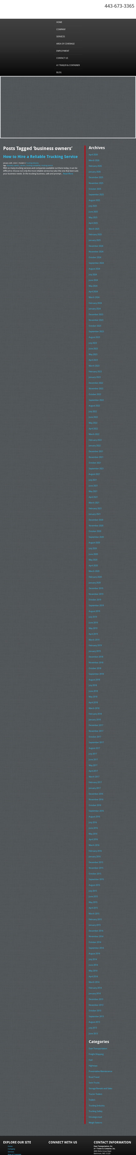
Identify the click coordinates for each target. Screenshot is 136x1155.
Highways (93, 1040)
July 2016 (93, 803)
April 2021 (93, 487)
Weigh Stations (95, 1096)
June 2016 (93, 809)
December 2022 (96, 376)
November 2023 (96, 315)
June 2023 (93, 343)
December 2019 (96, 576)
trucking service (47, 165)
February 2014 (95, 964)
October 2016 (95, 787)
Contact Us (62, 57)
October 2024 (95, 254)
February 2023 (95, 365)
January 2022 (95, 437)
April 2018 (93, 687)
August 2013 (94, 998)
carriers (23, 165)
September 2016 (96, 792)
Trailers (92, 1074)
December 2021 (96, 443)
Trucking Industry (32, 163)
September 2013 (96, 992)
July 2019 (93, 604)
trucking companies (33, 165)
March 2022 (94, 426)
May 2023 (93, 348)
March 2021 (94, 493)
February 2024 (95, 298)
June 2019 (93, 609)
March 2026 (94, 159)
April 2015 (93, 887)
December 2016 (96, 776)
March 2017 (94, 759)
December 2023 (96, 309)
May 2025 (93, 215)
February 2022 (95, 431)
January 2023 (95, 370)
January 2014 (95, 970)
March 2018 (94, 692)
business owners (13, 165)
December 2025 (96, 176)
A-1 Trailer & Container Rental (93, 1146)
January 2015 (95, 903)
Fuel (90, 1035)
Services (60, 36)
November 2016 (96, 781)
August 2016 (94, 798)
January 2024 (95, 304)
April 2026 (93, 154)
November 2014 (96, 914)
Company (61, 29)
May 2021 (93, 481)
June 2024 (93, 276)
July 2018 (93, 670)
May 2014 (93, 948)
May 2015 (93, 881)
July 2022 (93, 404)
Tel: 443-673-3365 (101, 1129)
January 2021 (95, 504)
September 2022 (96, 393)
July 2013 (93, 1003)
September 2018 (96, 659)
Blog (59, 72)
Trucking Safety (95, 1085)
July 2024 (93, 270)
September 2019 (96, 592)
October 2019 (95, 587)
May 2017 (93, 748)
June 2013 (93, 1009)
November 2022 (96, 382)
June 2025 (93, 210)
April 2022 (93, 420)
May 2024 (93, 282)
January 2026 (95, 171)
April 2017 (93, 753)
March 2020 (94, 559)
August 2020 (94, 531)
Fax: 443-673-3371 (101, 1132)
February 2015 (95, 898)
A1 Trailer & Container (68, 65)
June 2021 (93, 476)
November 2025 (96, 182)
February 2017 (95, 765)
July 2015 (93, 870)
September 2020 (96, 526)
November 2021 (96, 448)
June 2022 (93, 409)
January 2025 (95, 237)
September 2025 (96, 193)
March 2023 (94, 359)
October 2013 (95, 987)
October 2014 (95, 920)
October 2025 (95, 187)
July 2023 (93, 337)
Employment (62, 50)
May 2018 (93, 681)
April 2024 (93, 287)
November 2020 (96, 515)
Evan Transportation (98, 1024)
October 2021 (95, 454)
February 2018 (95, 698)
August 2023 (94, 332)
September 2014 (96, 925)
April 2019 (93, 620)
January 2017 (95, 770)
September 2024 (96, 259)
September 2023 (96, 326)
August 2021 (94, 465)
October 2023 (95, 320)
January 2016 (95, 837)
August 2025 (94, 198)
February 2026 (95, 165)
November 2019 (96, 581)
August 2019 (94, 598)
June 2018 (93, 676)
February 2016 (95, 831)
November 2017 (96, 715)
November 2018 (96, 648)
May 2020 (93, 548)
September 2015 (96, 859)
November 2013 (96, 981)
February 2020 (95, 565)
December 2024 (96, 243)
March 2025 (94, 226)
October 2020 (95, 520)
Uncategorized (95, 1090)
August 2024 (94, 265)
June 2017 (93, 742)
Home (59, 22)
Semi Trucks (94, 1057)
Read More (68, 173)
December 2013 (96, 975)
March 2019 (94, 626)
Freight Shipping (96, 1029)
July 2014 (93, 937)
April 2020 (93, 554)
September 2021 (96, 459)
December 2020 (96, 509)
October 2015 (95, 853)
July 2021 (93, 470)
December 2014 (96, 909)
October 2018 (95, 654)
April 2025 (93, 221)
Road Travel (94, 1051)
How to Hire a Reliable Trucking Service (40, 156)
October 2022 (95, 387)
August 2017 (94, 731)
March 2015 (94, 892)
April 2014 (93, 953)
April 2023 (93, 354)
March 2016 (94, 826)
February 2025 (95, 232)
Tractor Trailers (95, 1068)
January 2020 (95, 570)
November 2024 (96, 248)
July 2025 (93, 204)
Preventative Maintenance (100, 1046)
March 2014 (94, 959)
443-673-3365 (119, 6)
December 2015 (96, 842)
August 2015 (94, 865)
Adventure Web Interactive (103, 1153)
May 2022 (93, 415)
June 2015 (93, 876)
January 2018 (95, 703)
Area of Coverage (65, 43)
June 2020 (93, 542)
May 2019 (93, 615)
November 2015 (96, 848)
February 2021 (95, 498)
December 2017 (96, 709)
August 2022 (94, 398)
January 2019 (95, 637)
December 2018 (96, 642)
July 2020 (93, 537)
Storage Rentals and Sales (100, 1062)
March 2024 (94, 293)
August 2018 (94, 665)
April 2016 (93, 820)
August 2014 (94, 931)
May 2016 (93, 814)
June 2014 (93, 942)
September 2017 (96, 726)
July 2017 (93, 737)
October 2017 (95, 720)
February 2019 (95, 631)
